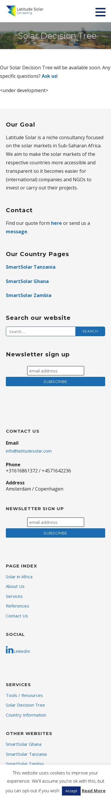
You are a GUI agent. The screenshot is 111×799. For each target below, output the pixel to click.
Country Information (26, 715)
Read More (93, 790)
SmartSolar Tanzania (31, 267)
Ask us (49, 76)
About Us (15, 586)
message (16, 231)
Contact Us (17, 616)
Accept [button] (71, 790)
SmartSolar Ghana (27, 281)
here (56, 223)
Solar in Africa (19, 576)
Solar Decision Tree (25, 705)
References (17, 606)
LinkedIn (18, 649)
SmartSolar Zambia (28, 295)
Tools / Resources (24, 695)
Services (14, 596)
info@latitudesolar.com (29, 451)
